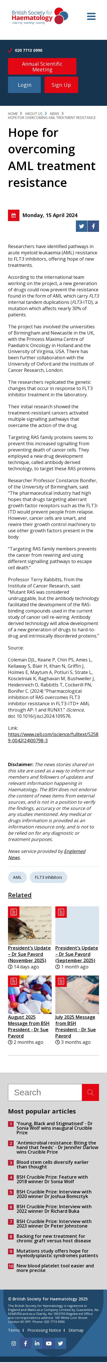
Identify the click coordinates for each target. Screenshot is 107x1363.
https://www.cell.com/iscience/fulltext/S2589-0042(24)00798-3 (53, 738)
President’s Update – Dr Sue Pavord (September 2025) (76, 955)
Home (13, 114)
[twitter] (60, 1344)
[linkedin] (37, 1344)
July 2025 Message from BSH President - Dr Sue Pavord (75, 1027)
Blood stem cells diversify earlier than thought (53, 1165)
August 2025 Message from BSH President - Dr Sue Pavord (29, 1027)
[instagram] (13, 1344)
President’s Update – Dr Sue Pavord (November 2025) (29, 955)
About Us (34, 114)
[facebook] (25, 1344)
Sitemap (76, 1331)
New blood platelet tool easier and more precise (55, 1268)
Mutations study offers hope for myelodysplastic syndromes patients (57, 1254)
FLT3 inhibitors (48, 878)
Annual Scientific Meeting (42, 66)
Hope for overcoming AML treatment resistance (52, 118)
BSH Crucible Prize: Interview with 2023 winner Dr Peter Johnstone (54, 1224)
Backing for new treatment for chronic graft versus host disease (54, 1239)
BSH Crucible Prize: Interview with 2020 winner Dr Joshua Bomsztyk (54, 1194)
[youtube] (48, 1344)
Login (24, 85)
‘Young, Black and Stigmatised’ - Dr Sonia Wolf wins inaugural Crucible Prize (55, 1129)
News (54, 114)
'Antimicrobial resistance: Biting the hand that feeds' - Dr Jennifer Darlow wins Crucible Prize (57, 1148)
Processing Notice (44, 1331)
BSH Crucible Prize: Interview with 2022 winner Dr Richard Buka (54, 1209)
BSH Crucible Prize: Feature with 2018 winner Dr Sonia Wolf (52, 1180)
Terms (14, 1331)
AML (17, 878)
